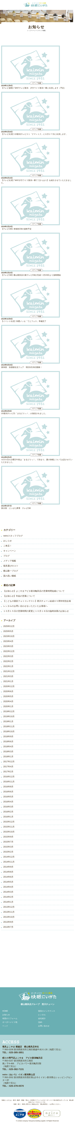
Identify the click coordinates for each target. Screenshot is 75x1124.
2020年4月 (8, 701)
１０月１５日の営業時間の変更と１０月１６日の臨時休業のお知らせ (36, 611)
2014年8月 (8, 872)
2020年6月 (8, 691)
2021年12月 (9, 671)
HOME (5, 1011)
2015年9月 (8, 837)
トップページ (31, 30)
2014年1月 (8, 902)
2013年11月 (9, 912)
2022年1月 (8, 666)
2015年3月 (8, 847)
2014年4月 (8, 887)
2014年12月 (9, 857)
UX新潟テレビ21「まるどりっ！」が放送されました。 (24, 413)
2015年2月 (8, 852)
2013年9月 (8, 922)
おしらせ (7, 541)
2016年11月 (9, 781)
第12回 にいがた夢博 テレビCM (16, 508)
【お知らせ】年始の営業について (19, 596)
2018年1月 (8, 756)
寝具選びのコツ (10, 566)
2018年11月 (9, 726)
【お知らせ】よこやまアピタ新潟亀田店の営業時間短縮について (34, 591)
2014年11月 (9, 862)
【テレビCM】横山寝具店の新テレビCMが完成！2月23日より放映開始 (31, 275)
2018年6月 (8, 741)
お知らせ (6, 1015)
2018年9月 (8, 736)
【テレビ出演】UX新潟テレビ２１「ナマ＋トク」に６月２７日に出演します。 (34, 134)
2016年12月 (9, 776)
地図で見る (55, 1049)
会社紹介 (42, 1018)
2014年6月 (8, 877)
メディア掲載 (9, 561)
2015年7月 (8, 842)
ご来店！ (7, 546)
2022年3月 (8, 656)
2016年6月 (8, 791)
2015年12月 (9, 822)
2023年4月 (8, 641)
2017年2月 (8, 771)
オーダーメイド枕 (9, 1022)
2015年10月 (9, 832)
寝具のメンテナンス (46, 1011)
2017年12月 (9, 761)
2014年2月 (8, 897)
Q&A (40, 1022)
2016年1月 (8, 817)
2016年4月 (8, 802)
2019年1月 (8, 721)
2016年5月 (8, 796)
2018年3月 (8, 751)
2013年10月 (9, 917)
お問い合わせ (43, 1026)
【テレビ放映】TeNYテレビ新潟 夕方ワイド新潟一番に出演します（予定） (33, 88)
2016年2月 (8, 812)
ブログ (6, 556)
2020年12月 (9, 686)
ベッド (5, 1026)
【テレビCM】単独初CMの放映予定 (16, 229)
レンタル (42, 1015)
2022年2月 (8, 661)
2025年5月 (8, 631)
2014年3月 (8, 892)
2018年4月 (8, 746)
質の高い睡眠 (9, 576)
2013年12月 (9, 907)
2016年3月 (8, 807)
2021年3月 (8, 676)
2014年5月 (8, 882)
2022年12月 (9, 651)
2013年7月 (8, 927)
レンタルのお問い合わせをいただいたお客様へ (25, 606)
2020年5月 (8, 696)
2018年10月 (9, 731)
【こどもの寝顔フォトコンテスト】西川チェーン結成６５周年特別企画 (37, 601)
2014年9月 (8, 867)
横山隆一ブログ (10, 571)
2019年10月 (9, 716)
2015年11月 (9, 827)
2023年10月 (9, 636)
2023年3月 (8, 646)
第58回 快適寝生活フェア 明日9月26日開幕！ (21, 367)
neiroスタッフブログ (13, 536)
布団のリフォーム (9, 1018)
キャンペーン (9, 551)
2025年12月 (9, 626)
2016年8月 (8, 786)
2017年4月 (8, 766)
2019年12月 (9, 711)
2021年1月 (8, 681)
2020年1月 (8, 706)
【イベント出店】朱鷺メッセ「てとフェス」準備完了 (23, 321)
